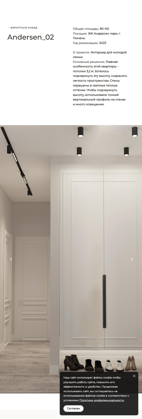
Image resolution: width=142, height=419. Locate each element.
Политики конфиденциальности (101, 400)
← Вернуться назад (22, 27)
